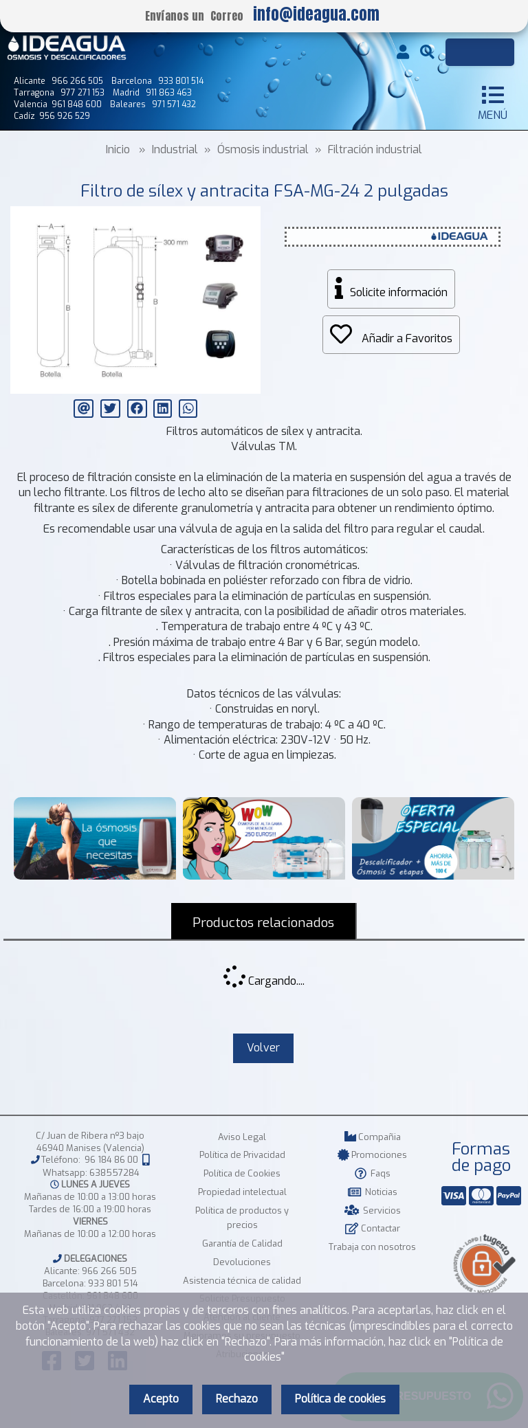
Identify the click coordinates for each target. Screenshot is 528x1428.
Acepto (161, 1399)
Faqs (372, 1173)
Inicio (118, 149)
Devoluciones (242, 1262)
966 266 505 (109, 1271)
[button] (248, 219)
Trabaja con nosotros (372, 1247)
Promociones (372, 1155)
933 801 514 (113, 1283)
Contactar (372, 1228)
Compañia (372, 1137)
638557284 (114, 1173)
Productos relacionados (263, 922)
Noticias (372, 1192)
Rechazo (237, 1399)
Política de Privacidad (242, 1155)
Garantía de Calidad (242, 1243)
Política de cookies (340, 1399)
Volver (263, 1047)
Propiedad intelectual (242, 1192)
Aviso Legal (242, 1137)
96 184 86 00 (111, 1160)
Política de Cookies (242, 1173)
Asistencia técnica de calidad (242, 1280)
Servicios (372, 1210)
